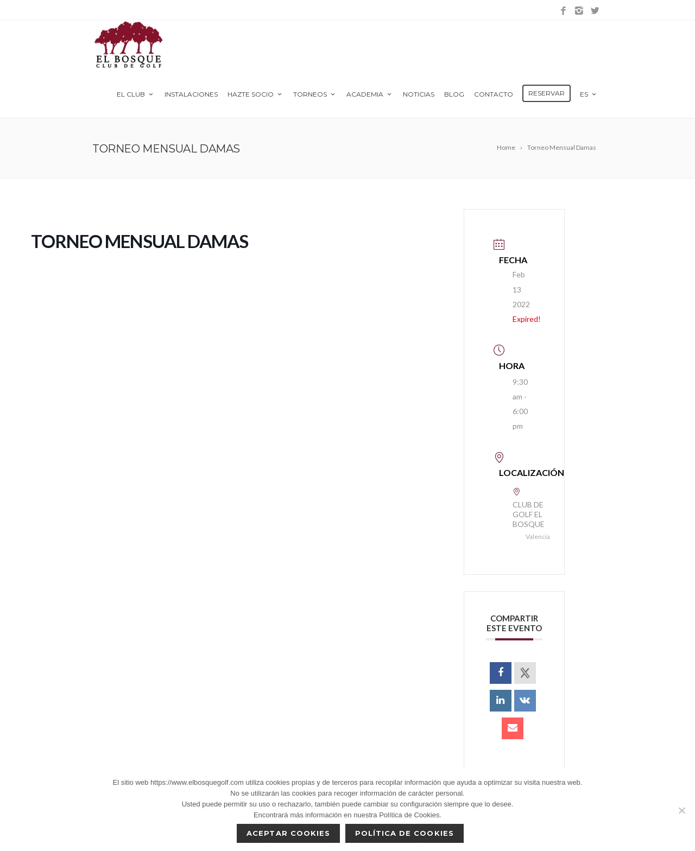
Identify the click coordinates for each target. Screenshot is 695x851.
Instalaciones (191, 94)
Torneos (315, 94)
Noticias (418, 94)
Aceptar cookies (288, 833)
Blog (454, 94)
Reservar (546, 93)
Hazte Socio (255, 94)
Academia (369, 94)
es (589, 94)
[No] (681, 810)
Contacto (493, 94)
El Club (136, 94)
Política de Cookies (404, 833)
